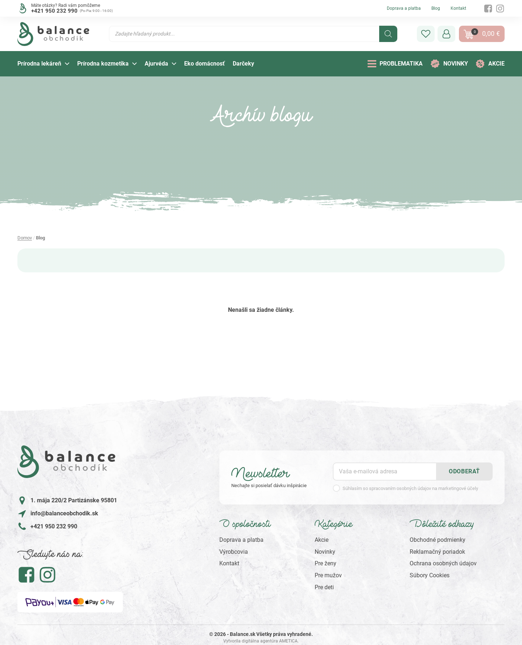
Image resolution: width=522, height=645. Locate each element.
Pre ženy (325, 563)
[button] (426, 34)
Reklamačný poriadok (437, 551)
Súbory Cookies (430, 575)
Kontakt (458, 8)
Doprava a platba (404, 8)
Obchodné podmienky (437, 539)
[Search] (388, 34)
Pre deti (324, 587)
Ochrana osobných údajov (443, 563)
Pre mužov (328, 575)
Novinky (325, 551)
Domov (24, 237)
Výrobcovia (233, 551)
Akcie (321, 539)
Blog (435, 8)
